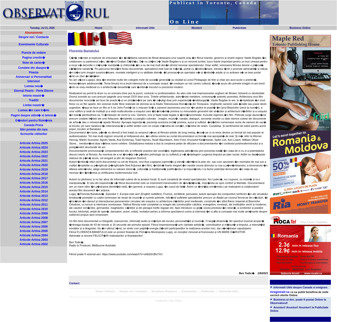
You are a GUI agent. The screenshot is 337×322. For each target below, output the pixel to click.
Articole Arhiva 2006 (34, 226)
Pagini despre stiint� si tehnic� (34, 115)
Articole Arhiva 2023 (34, 152)
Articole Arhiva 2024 (34, 147)
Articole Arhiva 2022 (34, 156)
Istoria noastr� (33, 95)
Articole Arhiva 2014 (34, 191)
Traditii (33, 100)
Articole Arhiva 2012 (34, 200)
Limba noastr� (33, 105)
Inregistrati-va (279, 292)
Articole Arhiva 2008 (34, 218)
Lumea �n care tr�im (33, 110)
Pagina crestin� (33, 57)
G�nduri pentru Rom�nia (33, 120)
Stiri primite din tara (33, 129)
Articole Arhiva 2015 (34, 187)
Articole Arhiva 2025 (34, 143)
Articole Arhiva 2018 (34, 174)
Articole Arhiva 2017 (34, 178)
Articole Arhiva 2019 (34, 169)
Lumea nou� (33, 86)
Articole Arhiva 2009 (34, 213)
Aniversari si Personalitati (33, 77)
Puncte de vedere (33, 52)
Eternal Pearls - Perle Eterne (33, 90)
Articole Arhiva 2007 (34, 222)
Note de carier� (33, 62)
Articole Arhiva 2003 (34, 240)
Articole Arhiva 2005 (34, 231)
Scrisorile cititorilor (33, 134)
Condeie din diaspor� (33, 68)
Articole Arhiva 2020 (34, 165)
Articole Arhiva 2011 (34, 204)
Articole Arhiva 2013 (34, 196)
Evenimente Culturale (34, 44)
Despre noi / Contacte (34, 37)
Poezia (33, 72)
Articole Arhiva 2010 (34, 209)
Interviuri (33, 81)
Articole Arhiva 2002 (34, 244)
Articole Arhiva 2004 (34, 235)
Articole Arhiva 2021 (34, 160)
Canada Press (33, 125)
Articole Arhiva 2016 (34, 182)
